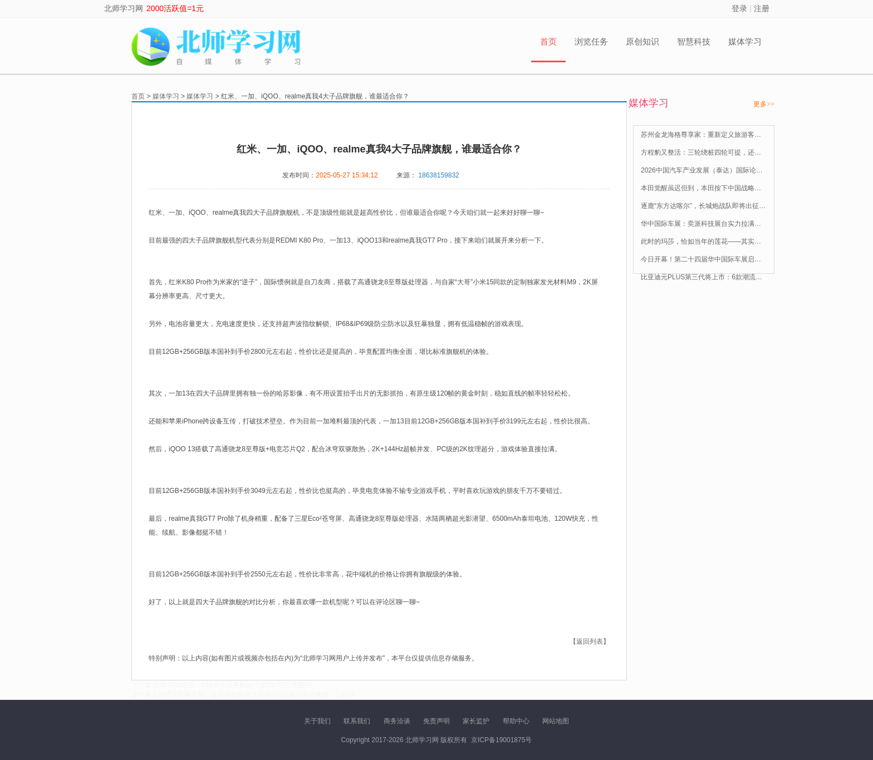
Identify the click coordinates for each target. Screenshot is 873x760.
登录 (739, 8)
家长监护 (476, 721)
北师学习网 (123, 8)
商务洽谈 (397, 721)
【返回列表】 (590, 641)
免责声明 (436, 721)
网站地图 (555, 721)
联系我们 (357, 721)
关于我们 (317, 721)
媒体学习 (745, 41)
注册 (761, 8)
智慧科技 (693, 41)
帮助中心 (516, 721)
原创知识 (642, 41)
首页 (548, 41)
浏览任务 (591, 41)
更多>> (763, 104)
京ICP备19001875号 (501, 740)
